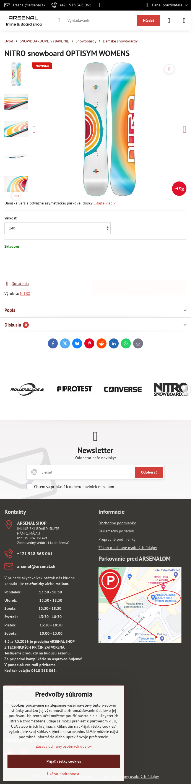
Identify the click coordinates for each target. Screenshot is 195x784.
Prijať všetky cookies (63, 761)
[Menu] (184, 20)
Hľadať (148, 20)
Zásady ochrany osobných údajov (131, 776)
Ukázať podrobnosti (63, 773)
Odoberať (149, 472)
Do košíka (139, 265)
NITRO (25, 293)
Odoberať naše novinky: (95, 457)
